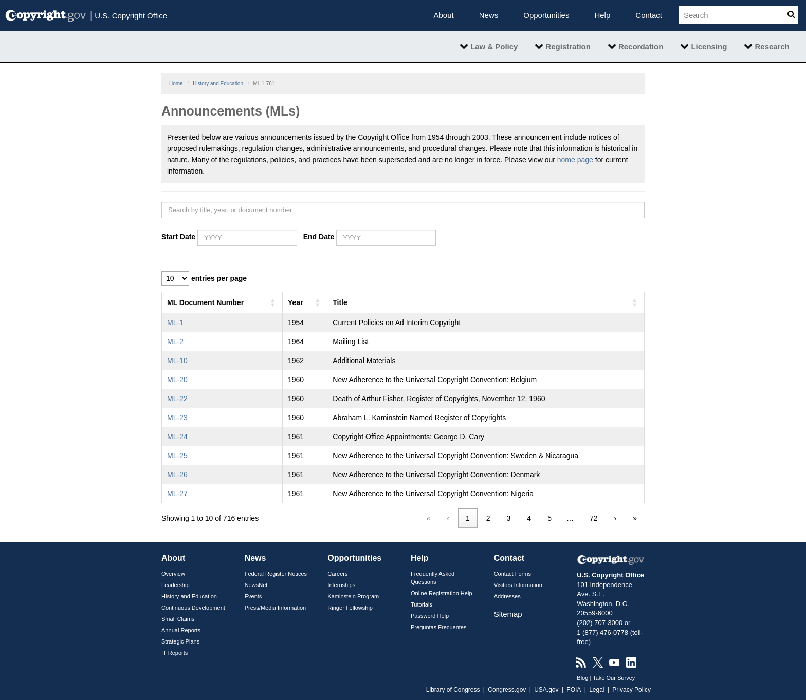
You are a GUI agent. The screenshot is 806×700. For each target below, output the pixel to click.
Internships (341, 585)
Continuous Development (193, 607)
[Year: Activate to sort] (305, 302)
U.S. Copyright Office (128, 15)
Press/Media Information (275, 607)
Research (772, 46)
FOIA (573, 689)
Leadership (175, 585)
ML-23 (177, 417)
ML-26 (177, 474)
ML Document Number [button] (205, 302)
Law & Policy (494, 46)
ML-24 (177, 436)
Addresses (507, 596)
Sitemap (508, 614)
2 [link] (488, 518)
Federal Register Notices (276, 574)
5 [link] (549, 518)
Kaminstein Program (353, 596)
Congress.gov (507, 689)
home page (575, 160)
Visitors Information (518, 585)
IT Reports (174, 653)
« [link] (429, 518)
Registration (568, 46)
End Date (319, 237)
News (489, 15)
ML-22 (177, 398)
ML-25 (177, 455)
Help (602, 15)
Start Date (178, 237)
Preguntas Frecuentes (439, 627)
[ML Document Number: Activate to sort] (222, 302)
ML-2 (175, 341)
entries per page (219, 278)
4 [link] (529, 518)
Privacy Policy (631, 689)
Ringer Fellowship (350, 607)
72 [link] (594, 518)
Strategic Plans (180, 641)
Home (176, 83)
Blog (582, 678)
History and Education (218, 83)
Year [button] (295, 302)
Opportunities (546, 15)
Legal (596, 689)
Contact (648, 15)
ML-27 (177, 493)
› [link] (615, 518)
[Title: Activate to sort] (486, 302)
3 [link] (509, 518)
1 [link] (468, 518)
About (444, 15)
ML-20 (177, 379)
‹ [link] (448, 518)
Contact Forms (512, 574)
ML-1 (175, 322)
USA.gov (546, 689)
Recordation (641, 46)
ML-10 (177, 360)
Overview (173, 574)
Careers (337, 574)
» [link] (635, 518)
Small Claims (177, 619)
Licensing (709, 46)
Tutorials (421, 604)
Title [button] (340, 302)
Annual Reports (180, 630)
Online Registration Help (441, 593)
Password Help (430, 616)
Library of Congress (453, 689)
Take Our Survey (614, 678)
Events (253, 596)
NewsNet (256, 585)
